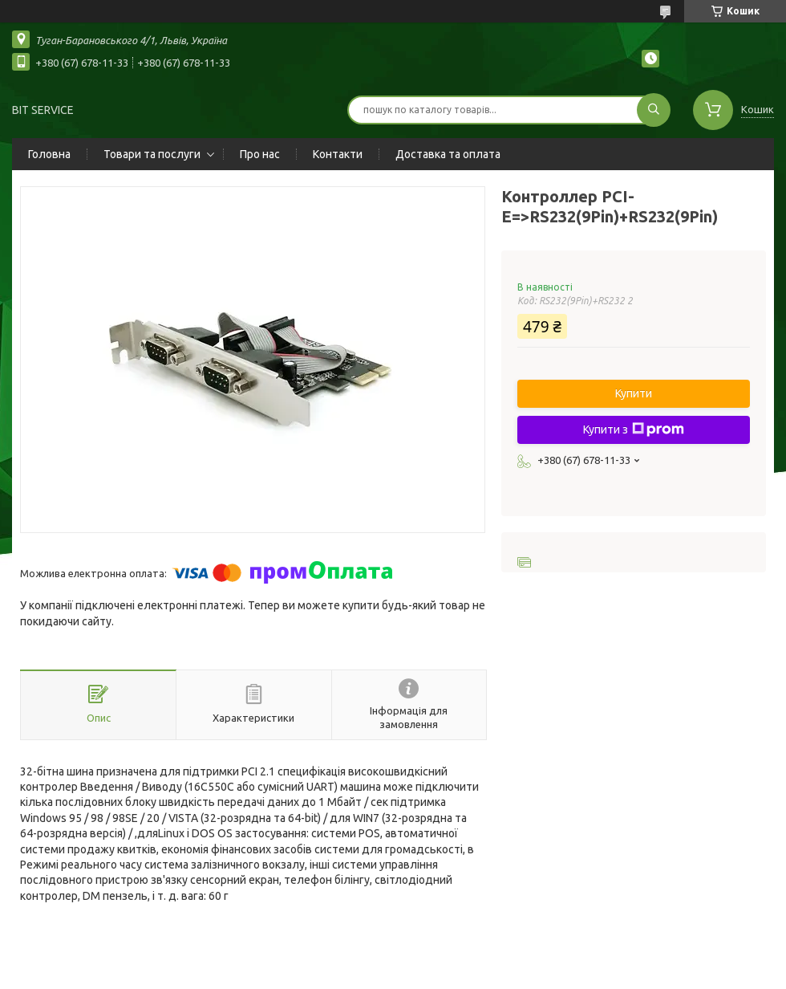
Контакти (338, 154)
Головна (49, 154)
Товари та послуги (152, 154)
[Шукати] (654, 110)
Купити (633, 393)
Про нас (260, 154)
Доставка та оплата (447, 154)
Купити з (633, 429)
